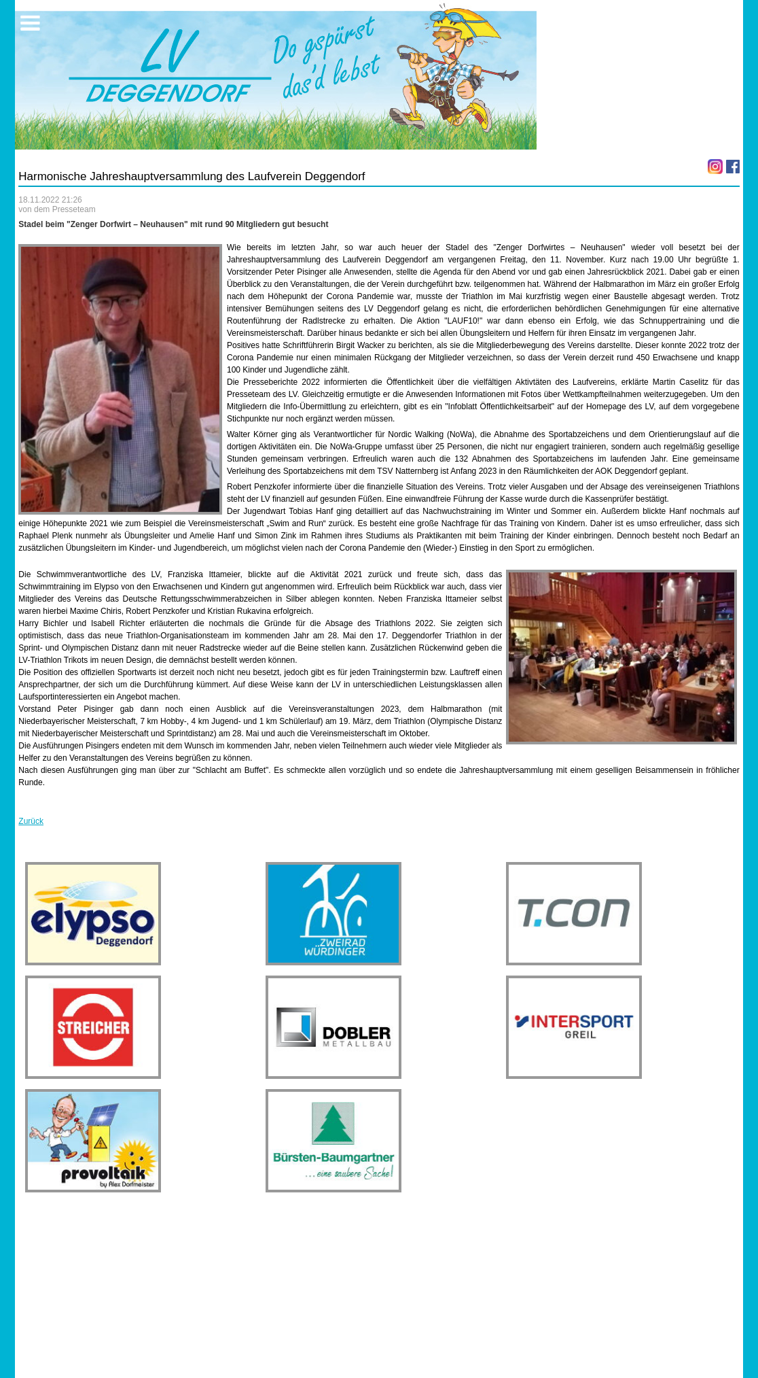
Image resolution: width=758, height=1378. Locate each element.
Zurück (30, 821)
